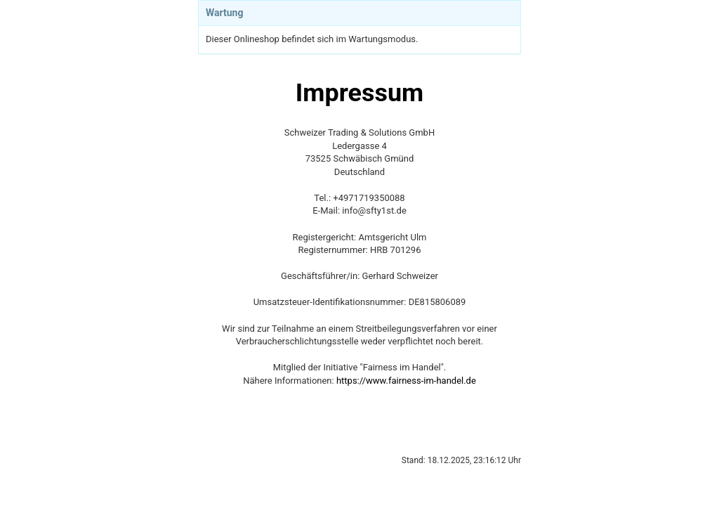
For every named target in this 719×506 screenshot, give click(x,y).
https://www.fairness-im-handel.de (406, 380)
